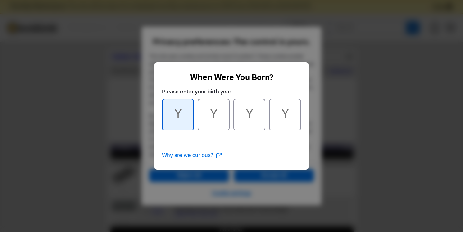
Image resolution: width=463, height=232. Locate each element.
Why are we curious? (192, 155)
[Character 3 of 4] (249, 114)
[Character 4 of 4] (285, 114)
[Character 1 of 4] (178, 114)
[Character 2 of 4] (214, 114)
